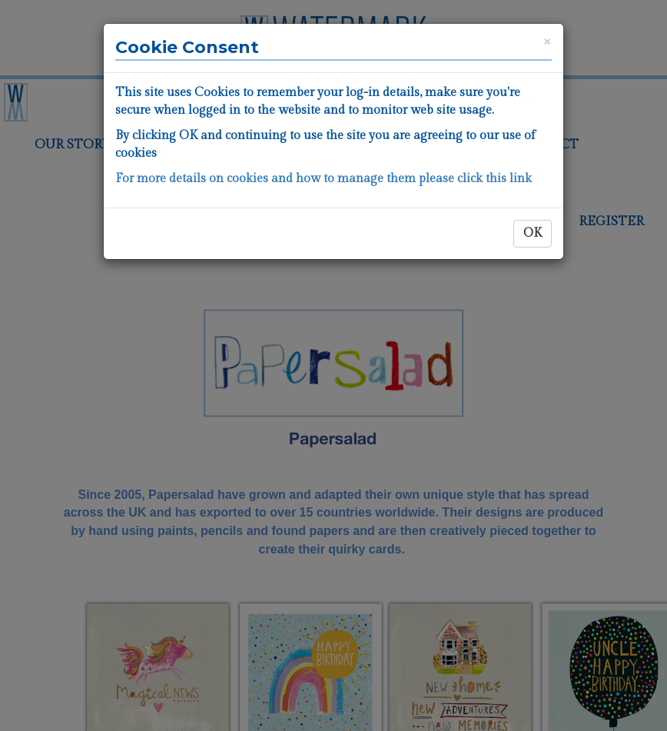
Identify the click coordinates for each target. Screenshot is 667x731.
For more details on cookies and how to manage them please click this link (323, 178)
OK (532, 233)
